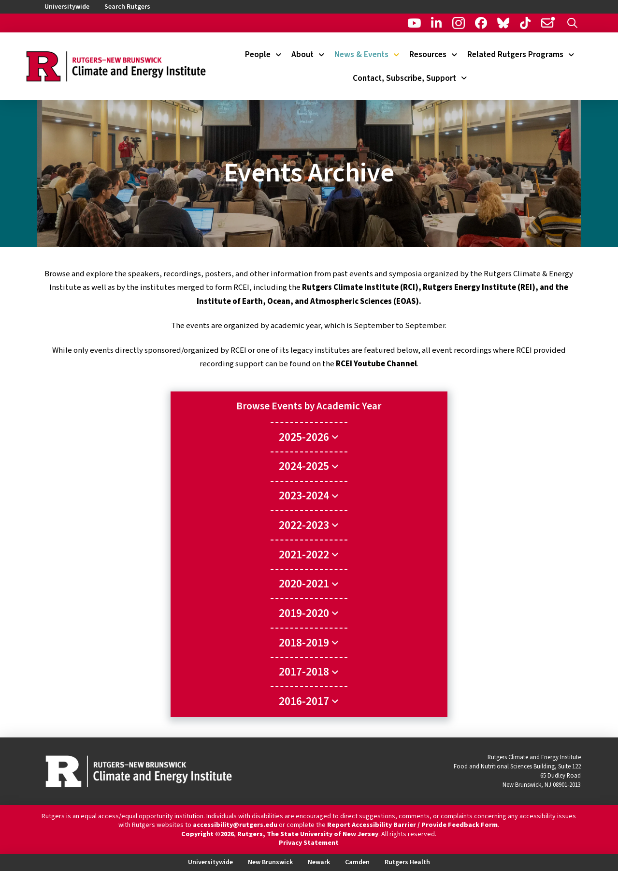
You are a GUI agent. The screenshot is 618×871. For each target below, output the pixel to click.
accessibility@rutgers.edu (235, 825)
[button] (572, 23)
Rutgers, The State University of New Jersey (307, 834)
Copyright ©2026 (207, 834)
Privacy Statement (309, 843)
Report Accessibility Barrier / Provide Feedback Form (412, 825)
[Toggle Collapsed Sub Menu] (309, 436)
